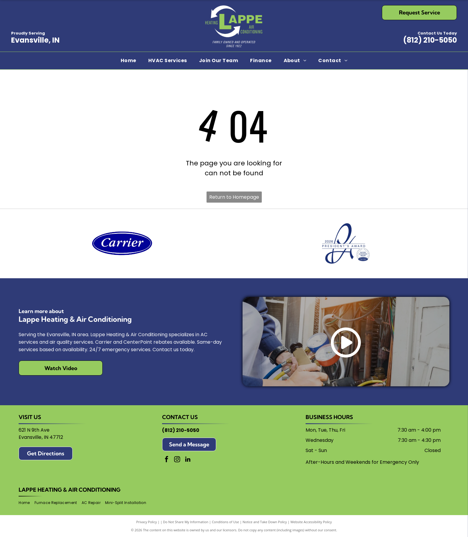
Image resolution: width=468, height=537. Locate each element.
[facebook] (166, 460)
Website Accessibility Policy (311, 522)
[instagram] (177, 460)
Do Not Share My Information (185, 522)
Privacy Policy (146, 522)
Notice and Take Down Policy (265, 522)
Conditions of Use (225, 522)
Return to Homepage (234, 197)
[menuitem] (128, 61)
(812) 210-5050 (430, 40)
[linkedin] (187, 460)
